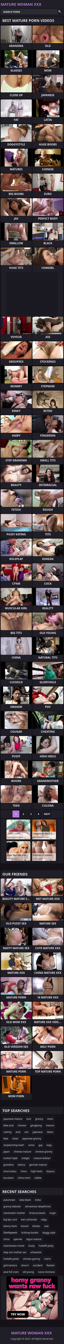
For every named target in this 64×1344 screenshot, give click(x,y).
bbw (5, 1138)
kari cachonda (29, 1219)
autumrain (9, 1199)
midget (26, 1158)
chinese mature (22, 1151)
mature (50, 1125)
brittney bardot (29, 1232)
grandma (8, 1164)
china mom (24, 1177)
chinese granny (43, 1151)
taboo (50, 1132)
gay (41, 1145)
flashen (50, 1265)
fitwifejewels (10, 1232)
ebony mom (10, 1226)
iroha (38, 1199)
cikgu (44, 1219)
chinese (22, 1125)
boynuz (50, 1171)
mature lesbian (42, 1158)
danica (21, 1164)
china (24, 1171)
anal (18, 1132)
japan (6, 1151)
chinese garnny (31, 1258)
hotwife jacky (46, 1245)
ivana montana (46, 1272)
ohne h (25, 1265)
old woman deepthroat (38, 1206)
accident (37, 1265)
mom (50, 1118)
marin (47, 1258)
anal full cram (11, 1272)
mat (46, 1226)
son (26, 1132)
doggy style (48, 1232)
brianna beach (37, 1213)
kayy (49, 1145)
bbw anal (8, 1125)
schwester (36, 1252)
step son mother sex (14, 1252)
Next (47, 814)
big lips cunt (10, 1219)
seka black (25, 1199)
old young (28, 1272)
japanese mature (12, 1118)
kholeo (36, 1226)
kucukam (8, 1177)
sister (15, 1138)
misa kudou (10, 1171)
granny (39, 1118)
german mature (38, 1164)
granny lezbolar (12, 1206)
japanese (38, 1132)
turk (28, 1118)
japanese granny (32, 1138)
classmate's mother (14, 1213)
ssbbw (37, 1177)
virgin (52, 1213)
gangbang (36, 1125)
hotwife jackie (11, 1258)
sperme (18, 1239)
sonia (31, 1145)
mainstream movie (13, 1245)
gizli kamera (10, 1265)
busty (32, 1245)
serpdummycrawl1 (13, 1145)
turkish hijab (10, 1158)
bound (24, 1226)
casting (7, 1132)
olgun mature (33, 1239)
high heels (36, 1171)
